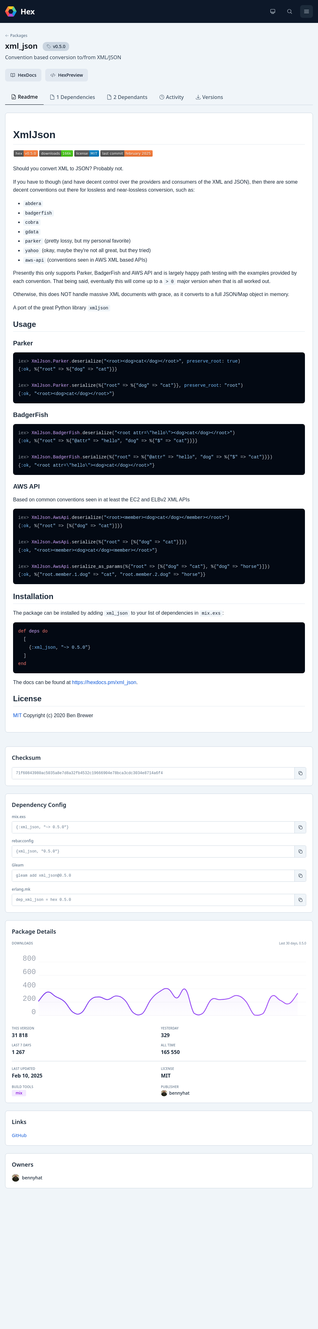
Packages (16, 35)
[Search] (290, 11)
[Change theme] (272, 11)
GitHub (19, 1135)
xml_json (21, 45)
